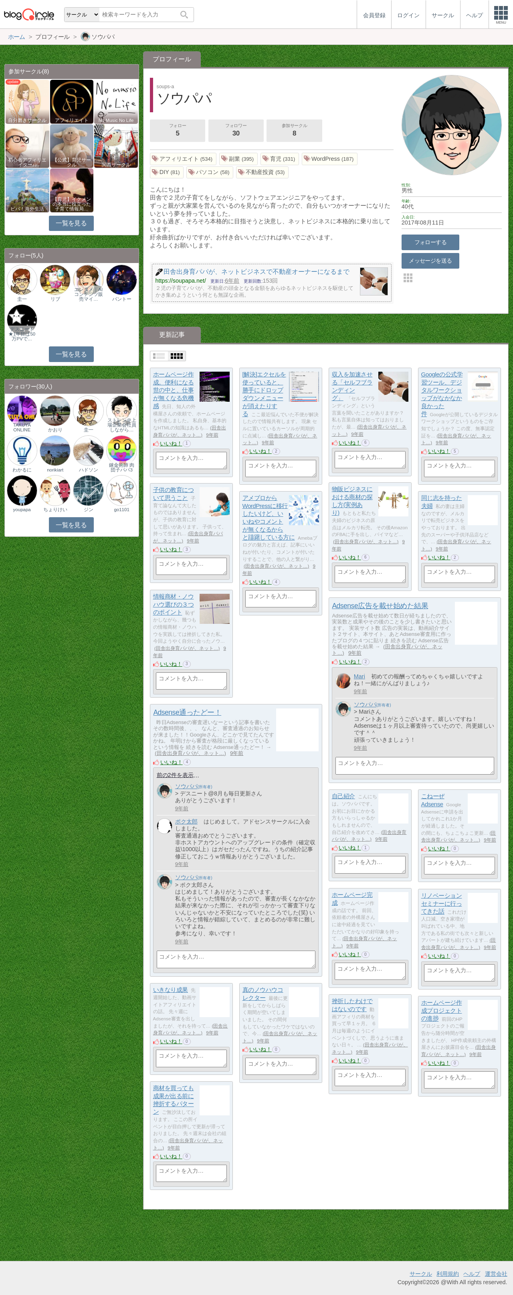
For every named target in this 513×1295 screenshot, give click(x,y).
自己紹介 (343, 796)
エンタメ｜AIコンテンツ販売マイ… (88, 294)
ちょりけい (55, 509)
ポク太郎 (186, 821)
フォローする (430, 242)
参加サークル (294, 130)
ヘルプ (471, 1274)
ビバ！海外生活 (27, 208)
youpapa (22, 509)
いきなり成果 (170, 989)
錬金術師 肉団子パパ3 (121, 467)
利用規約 (447, 1274)
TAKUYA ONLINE (21, 427)
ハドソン (88, 469)
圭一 (22, 299)
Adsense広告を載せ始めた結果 (380, 606)
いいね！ (171, 443)
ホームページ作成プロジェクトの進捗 (441, 1010)
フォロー (177, 130)
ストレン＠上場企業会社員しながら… (121, 425)
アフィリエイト (72, 120)
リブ (55, 299)
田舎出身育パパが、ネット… (366, 541)
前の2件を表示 (175, 775)
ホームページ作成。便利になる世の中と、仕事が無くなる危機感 (173, 390)
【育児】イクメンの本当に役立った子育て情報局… (72, 204)
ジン (88, 509)
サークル (421, 1274)
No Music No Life (116, 120)
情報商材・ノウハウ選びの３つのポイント (173, 604)
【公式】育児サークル (72, 162)
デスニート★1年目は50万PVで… (21, 334)
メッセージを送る (430, 260)
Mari (359, 676)
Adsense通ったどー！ (187, 712)
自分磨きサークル (27, 120)
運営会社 (496, 1274)
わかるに (22, 469)
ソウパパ (365, 704)
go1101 (121, 509)
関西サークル (116, 164)
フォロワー (236, 130)
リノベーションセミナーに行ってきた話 (441, 903)
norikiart (55, 469)
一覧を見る (71, 223)
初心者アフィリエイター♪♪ (27, 162)
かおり (55, 429)
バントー (121, 299)
